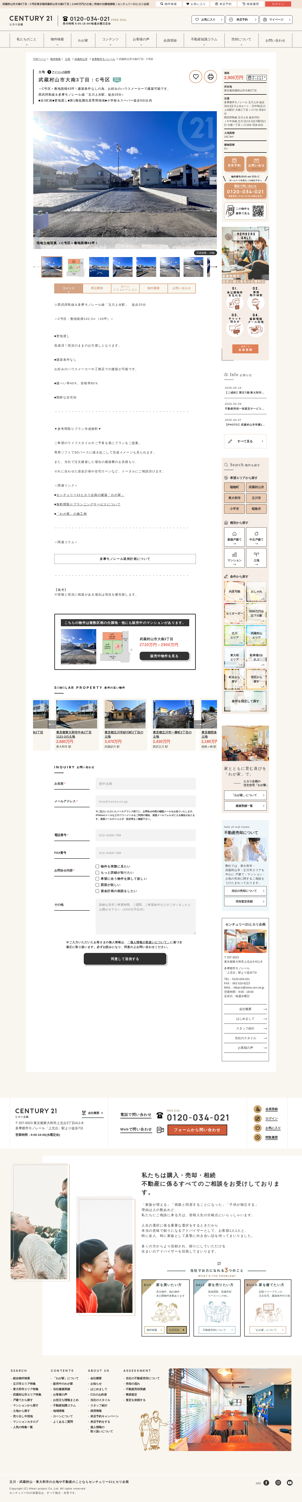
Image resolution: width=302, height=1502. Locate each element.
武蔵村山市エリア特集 (27, 1394)
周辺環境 (97, 288)
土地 (256, 560)
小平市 (234, 509)
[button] (52, 724)
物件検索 (152, 1330)
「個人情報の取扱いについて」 (148, 942)
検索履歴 (251, 4)
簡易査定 (131, 1394)
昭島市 (256, 509)
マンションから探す (25, 1405)
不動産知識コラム (64, 1405)
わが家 (83, 40)
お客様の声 (245, 1047)
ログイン (271, 1118)
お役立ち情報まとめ (66, 1400)
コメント (69, 288)
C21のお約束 (98, 1394)
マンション (234, 560)
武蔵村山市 (256, 487)
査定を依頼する (136, 1400)
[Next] (212, 181)
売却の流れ (133, 1383)
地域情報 (58, 1411)
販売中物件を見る (164, 656)
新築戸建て (234, 539)
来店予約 (242, 19)
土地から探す (21, 1411)
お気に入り (208, 19)
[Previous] (37, 181)
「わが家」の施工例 (71, 514)
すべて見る (245, 441)
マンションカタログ (25, 1421)
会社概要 (245, 1009)
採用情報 (96, 1411)
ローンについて (63, 1416)
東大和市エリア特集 (25, 1389)
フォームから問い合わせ (197, 1130)
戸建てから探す (23, 1400)
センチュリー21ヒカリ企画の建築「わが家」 (90, 495)
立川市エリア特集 (24, 1383)
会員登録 (170, 40)
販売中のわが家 (63, 1383)
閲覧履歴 (271, 1137)
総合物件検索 (21, 1378)
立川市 (256, 498)
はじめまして (245, 1018)
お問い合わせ (275, 40)
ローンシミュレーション (125, 288)
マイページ (276, 19)
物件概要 (153, 288)
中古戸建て (256, 539)
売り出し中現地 (23, 1416)
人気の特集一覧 (23, 1427)
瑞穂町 (234, 487)
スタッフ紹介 (245, 1028)
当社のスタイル (245, 1038)
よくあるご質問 (63, 1421)
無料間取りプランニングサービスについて (88, 504)
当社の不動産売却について (143, 1378)
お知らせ (96, 1383)
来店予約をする (100, 1421)
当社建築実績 (61, 1389)
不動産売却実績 (136, 1389)
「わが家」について (66, 1378)
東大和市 (234, 498)
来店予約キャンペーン (104, 1416)
